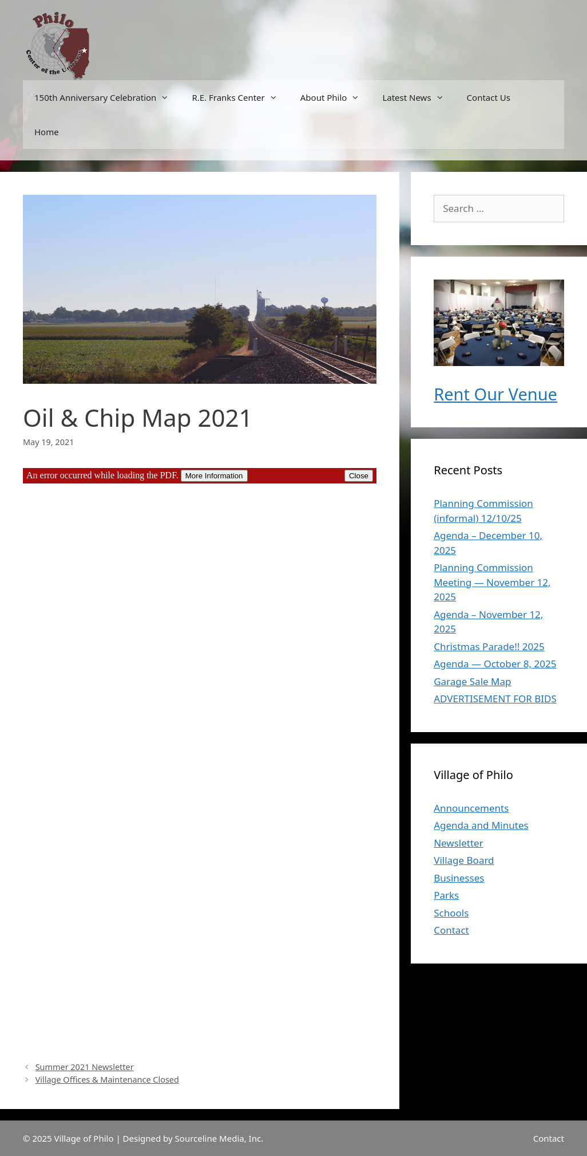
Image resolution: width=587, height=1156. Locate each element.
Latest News (418, 97)
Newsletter (458, 843)
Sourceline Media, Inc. (219, 1138)
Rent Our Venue (495, 394)
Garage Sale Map (472, 681)
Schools (451, 912)
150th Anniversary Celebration (107, 97)
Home (46, 131)
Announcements (471, 808)
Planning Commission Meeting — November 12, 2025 (492, 582)
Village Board (464, 860)
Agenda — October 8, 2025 (495, 663)
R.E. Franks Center (240, 97)
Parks (446, 895)
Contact (451, 930)
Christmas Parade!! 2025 (489, 646)
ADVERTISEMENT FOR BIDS (495, 698)
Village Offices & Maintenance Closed (107, 1079)
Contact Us (488, 97)
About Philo (335, 97)
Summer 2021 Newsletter (84, 1066)
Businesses (459, 877)
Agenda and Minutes (481, 825)
